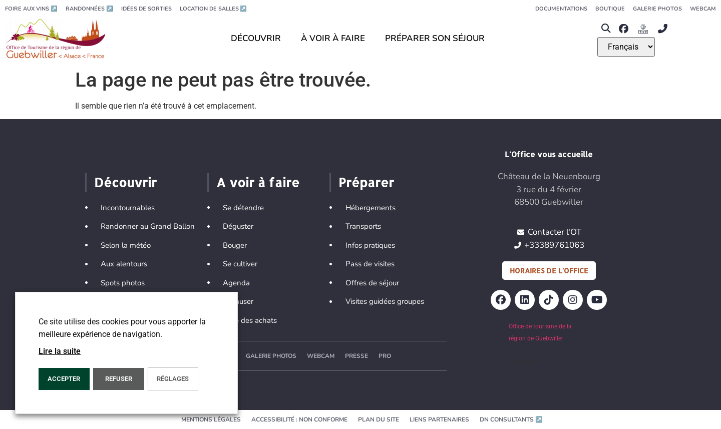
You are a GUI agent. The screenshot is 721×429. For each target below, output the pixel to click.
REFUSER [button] (118, 378)
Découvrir (125, 182)
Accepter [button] (64, 378)
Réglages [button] (173, 378)
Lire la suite (60, 351)
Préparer (366, 182)
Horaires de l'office (549, 270)
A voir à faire (257, 182)
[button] (605, 29)
